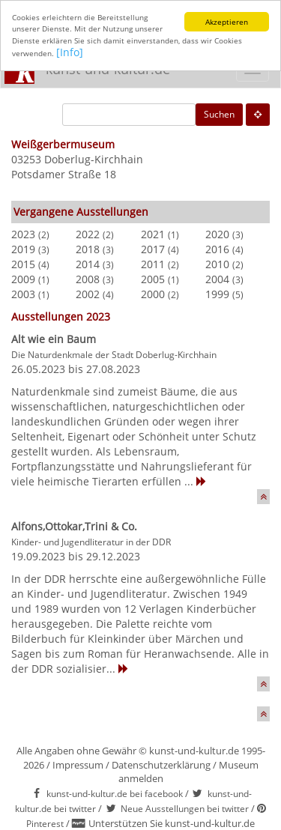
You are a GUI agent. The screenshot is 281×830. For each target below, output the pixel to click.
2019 (23, 249)
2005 (153, 279)
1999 (217, 294)
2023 (23, 234)
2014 (88, 264)
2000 (153, 294)
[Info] (69, 52)
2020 (217, 234)
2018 (88, 249)
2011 (153, 264)
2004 (217, 279)
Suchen (219, 114)
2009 (23, 279)
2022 (88, 234)
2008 (88, 279)
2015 (23, 264)
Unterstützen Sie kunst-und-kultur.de (171, 823)
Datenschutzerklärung (161, 765)
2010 (217, 264)
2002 (88, 294)
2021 (153, 234)
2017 (153, 249)
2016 (217, 249)
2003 (23, 294)
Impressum (77, 765)
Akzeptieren (226, 21)
